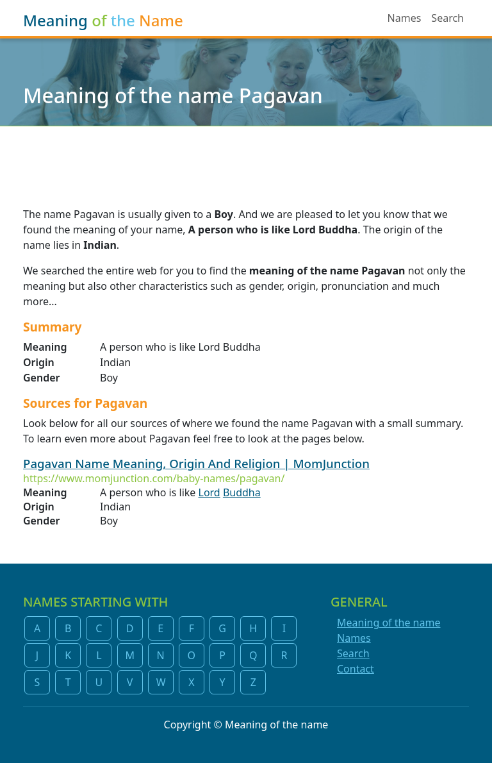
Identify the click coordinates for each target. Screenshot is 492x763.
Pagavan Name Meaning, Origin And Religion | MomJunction (196, 463)
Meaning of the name (388, 623)
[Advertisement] (246, 158)
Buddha (242, 492)
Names (405, 18)
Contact (355, 669)
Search (447, 18)
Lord (209, 492)
